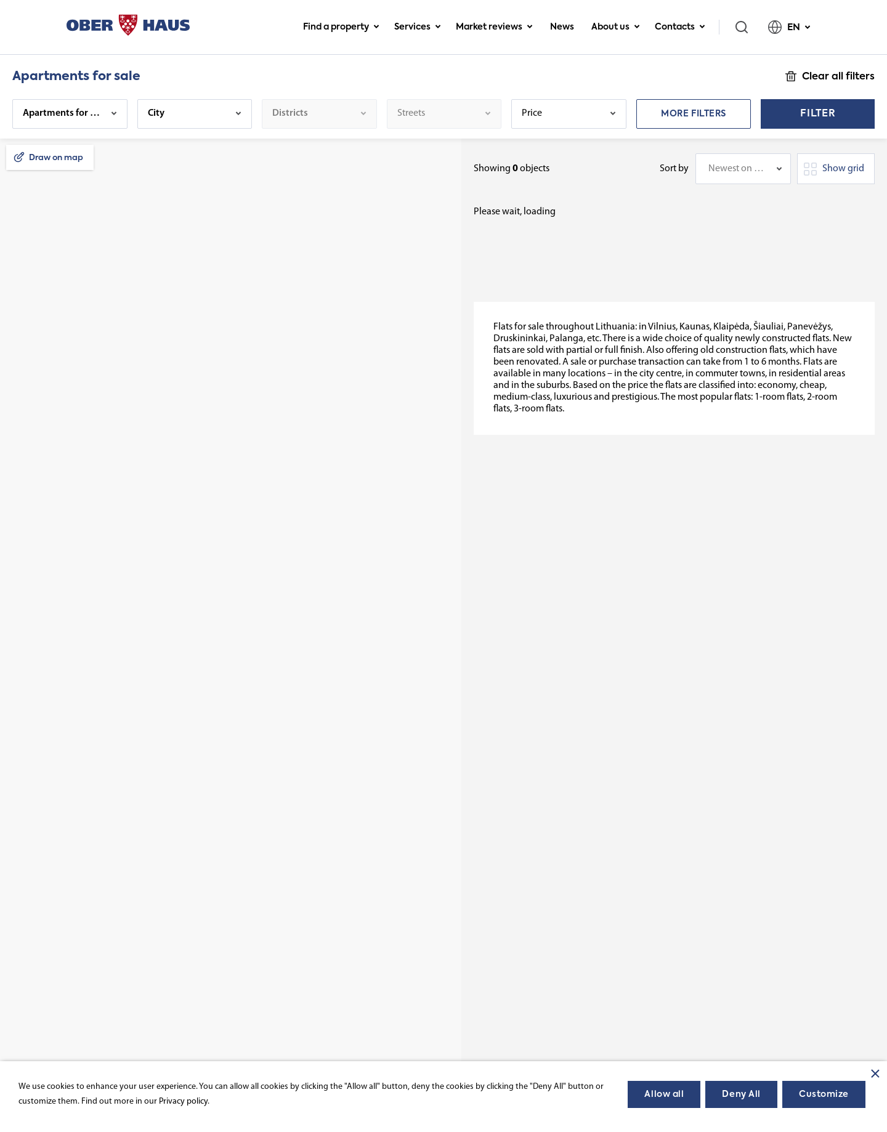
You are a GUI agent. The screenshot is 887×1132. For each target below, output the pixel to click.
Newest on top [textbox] (737, 169)
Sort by (674, 169)
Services (417, 27)
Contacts (680, 27)
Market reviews (494, 27)
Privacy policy (183, 1101)
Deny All (741, 1094)
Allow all (664, 1094)
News (562, 27)
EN (789, 27)
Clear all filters (838, 77)
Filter (817, 114)
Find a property (341, 27)
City (156, 113)
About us (615, 27)
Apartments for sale (62, 113)
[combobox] (743, 168)
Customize (824, 1094)
